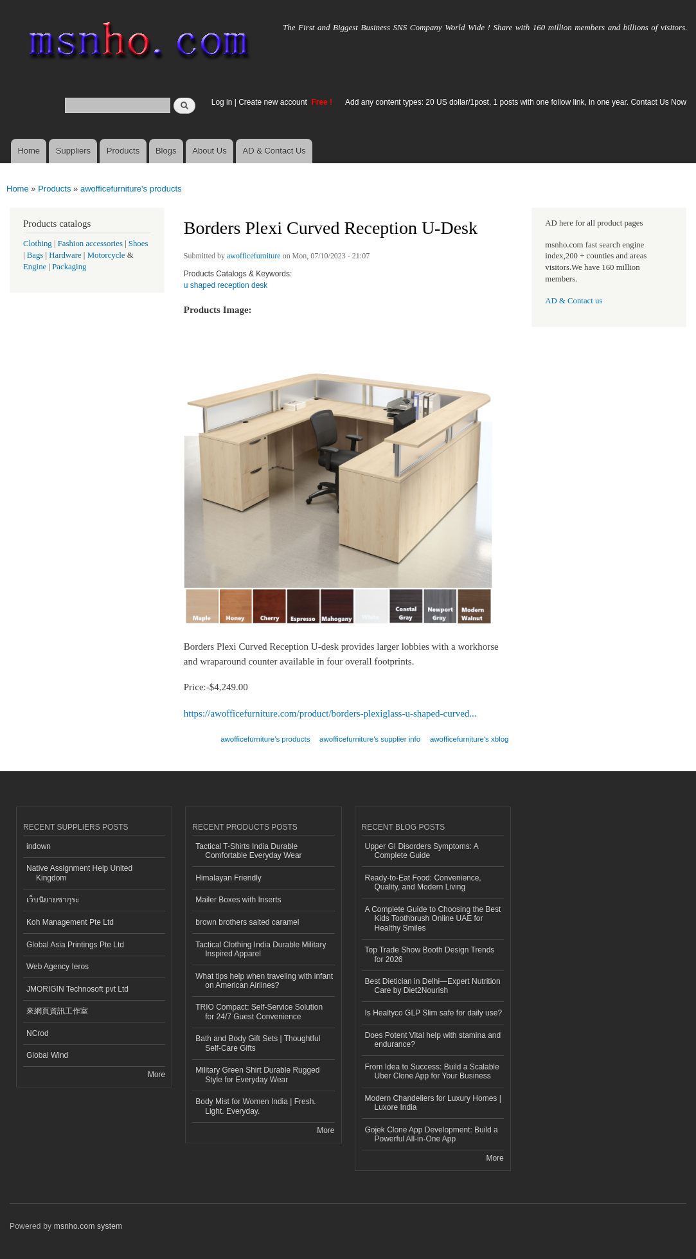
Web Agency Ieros (57, 966)
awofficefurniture (254, 255)
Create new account (273, 102)
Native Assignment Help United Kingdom (79, 873)
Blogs (166, 151)
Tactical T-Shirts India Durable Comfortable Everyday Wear (248, 851)
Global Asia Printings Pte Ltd (75, 944)
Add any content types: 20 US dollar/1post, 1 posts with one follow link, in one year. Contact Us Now (515, 102)
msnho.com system (88, 1226)
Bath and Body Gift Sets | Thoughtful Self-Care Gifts (257, 1043)
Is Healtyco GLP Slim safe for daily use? (434, 1012)
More (156, 1074)
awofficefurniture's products (131, 188)
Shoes (138, 243)
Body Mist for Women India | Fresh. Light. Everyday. (255, 1106)
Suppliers (73, 151)
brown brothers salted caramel (247, 922)
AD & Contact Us (274, 151)
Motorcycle (106, 255)
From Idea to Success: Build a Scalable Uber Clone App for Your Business (432, 1071)
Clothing (37, 243)
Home (28, 151)
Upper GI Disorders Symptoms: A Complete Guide (422, 851)
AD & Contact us (573, 300)
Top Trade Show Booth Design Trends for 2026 (430, 954)
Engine (34, 266)
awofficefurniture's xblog (469, 739)
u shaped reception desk (226, 285)
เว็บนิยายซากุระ (52, 899)
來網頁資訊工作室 (57, 1010)
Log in (222, 102)
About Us (209, 151)
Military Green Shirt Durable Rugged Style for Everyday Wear (257, 1075)
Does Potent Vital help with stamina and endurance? (433, 1040)
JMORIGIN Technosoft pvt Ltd (77, 989)
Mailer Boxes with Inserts (238, 899)
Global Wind (47, 1055)
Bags (35, 255)
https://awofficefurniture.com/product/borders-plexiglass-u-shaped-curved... (330, 713)
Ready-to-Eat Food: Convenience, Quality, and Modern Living (423, 882)
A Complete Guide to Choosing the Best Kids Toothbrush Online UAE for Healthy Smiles (433, 919)
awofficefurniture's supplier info (369, 739)
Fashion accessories (90, 243)
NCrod (37, 1033)
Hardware (65, 255)
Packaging (69, 266)
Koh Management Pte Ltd (70, 922)
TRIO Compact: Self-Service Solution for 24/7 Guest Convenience (259, 1012)
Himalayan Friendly (228, 877)
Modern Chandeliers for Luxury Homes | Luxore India (433, 1103)
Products (123, 151)
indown (38, 846)
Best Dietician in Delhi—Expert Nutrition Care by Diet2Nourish (433, 986)
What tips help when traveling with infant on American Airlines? (264, 981)
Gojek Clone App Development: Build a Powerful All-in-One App (431, 1134)
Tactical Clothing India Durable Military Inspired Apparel (260, 949)
